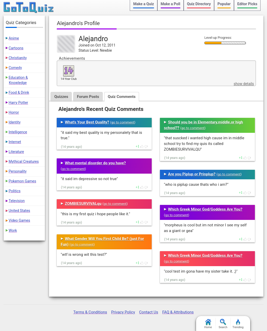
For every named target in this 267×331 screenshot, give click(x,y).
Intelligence (18, 132)
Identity (14, 122)
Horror (14, 112)
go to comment (122, 122)
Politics (14, 191)
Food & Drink (19, 92)
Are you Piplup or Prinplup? (191, 174)
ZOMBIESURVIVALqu (83, 203)
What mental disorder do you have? (95, 163)
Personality (17, 171)
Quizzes (61, 96)
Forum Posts (88, 96)
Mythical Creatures (24, 161)
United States (19, 211)
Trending (238, 324)
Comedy (15, 68)
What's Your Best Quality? (87, 122)
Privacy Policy (123, 312)
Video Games (19, 220)
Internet (15, 142)
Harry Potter (18, 103)
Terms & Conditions (90, 312)
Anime (14, 38)
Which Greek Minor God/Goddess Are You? (205, 209)
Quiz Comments (122, 96)
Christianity (18, 58)
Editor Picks (247, 4)
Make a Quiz (143, 4)
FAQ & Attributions (178, 312)
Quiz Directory (199, 4)
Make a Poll (170, 4)
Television (17, 201)
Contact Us (148, 312)
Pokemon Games (22, 181)
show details (244, 84)
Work (13, 230)
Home (208, 324)
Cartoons (16, 48)
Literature (16, 152)
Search (223, 324)
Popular (224, 4)
